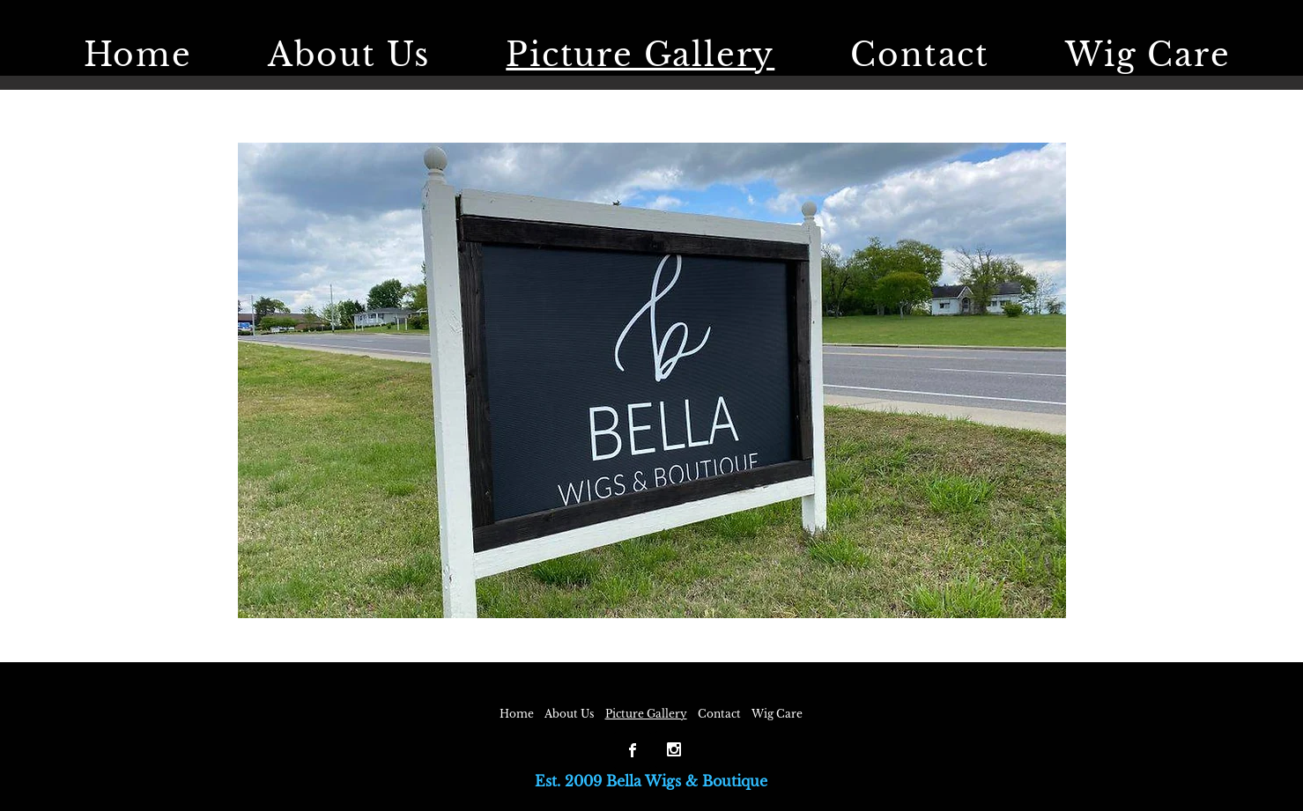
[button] (652, 380)
